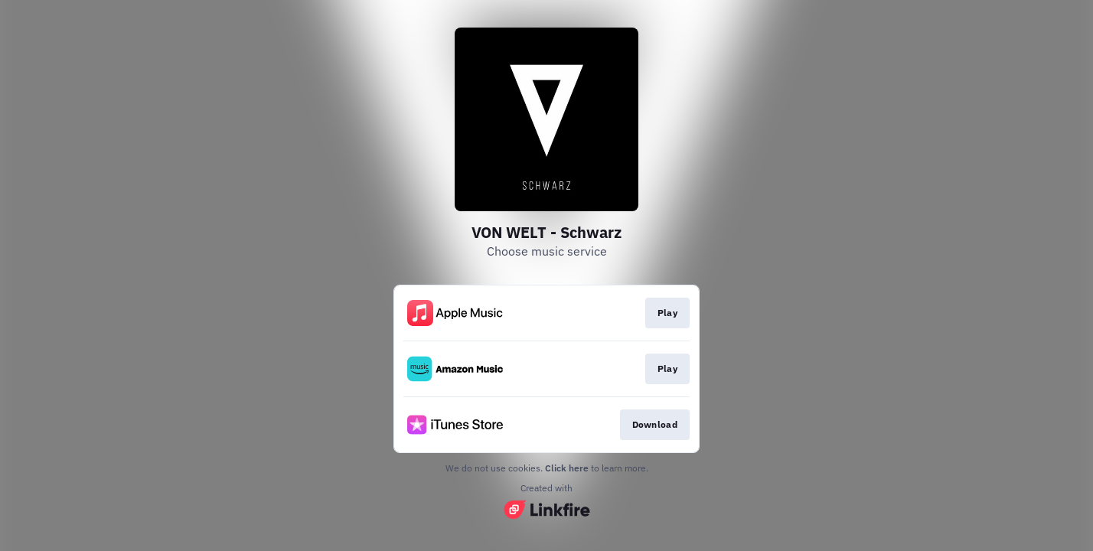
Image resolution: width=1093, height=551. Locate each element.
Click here (567, 468)
